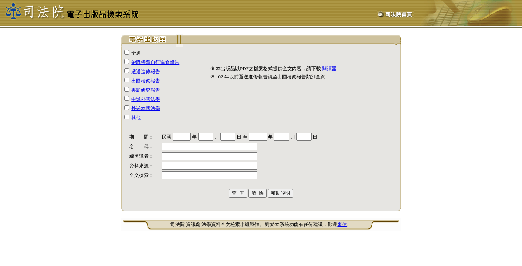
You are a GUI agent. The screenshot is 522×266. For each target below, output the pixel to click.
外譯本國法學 (145, 108)
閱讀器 (329, 68)
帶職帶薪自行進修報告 (155, 62)
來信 (342, 224)
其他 (136, 117)
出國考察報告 (145, 80)
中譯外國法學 (145, 99)
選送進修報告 (145, 71)
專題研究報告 (145, 90)
